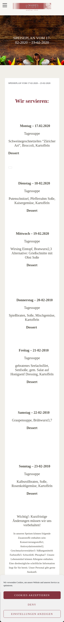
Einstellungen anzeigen (32, 614)
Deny (32, 604)
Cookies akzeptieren (32, 595)
